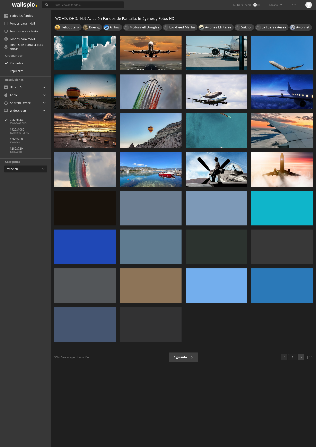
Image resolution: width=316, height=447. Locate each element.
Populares (17, 71)
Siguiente (183, 357)
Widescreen (15, 111)
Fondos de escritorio (21, 31)
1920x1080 (17, 129)
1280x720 (16, 148)
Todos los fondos (18, 16)
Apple (11, 95)
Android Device (17, 103)
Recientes (16, 63)
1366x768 (16, 139)
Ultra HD (12, 87)
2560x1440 (30, 119)
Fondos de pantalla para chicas (23, 47)
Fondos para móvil (19, 23)
